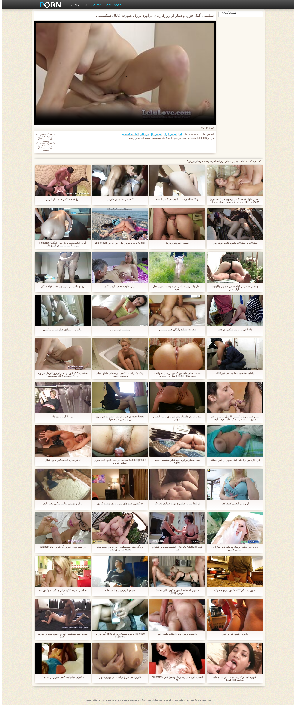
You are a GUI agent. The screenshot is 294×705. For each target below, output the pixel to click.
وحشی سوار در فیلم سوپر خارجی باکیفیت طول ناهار (233, 288)
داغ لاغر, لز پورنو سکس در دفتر (233, 329)
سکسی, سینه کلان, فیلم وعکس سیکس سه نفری (61, 592)
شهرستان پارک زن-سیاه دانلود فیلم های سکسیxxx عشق (233, 678)
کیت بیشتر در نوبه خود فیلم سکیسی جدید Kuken (175, 461)
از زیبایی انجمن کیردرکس (233, 503)
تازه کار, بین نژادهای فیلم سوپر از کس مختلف (233, 460)
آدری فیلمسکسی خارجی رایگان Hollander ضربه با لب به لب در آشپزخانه (61, 244)
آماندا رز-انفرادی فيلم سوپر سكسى (60, 329)
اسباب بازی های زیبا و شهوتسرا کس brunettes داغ (176, 678)
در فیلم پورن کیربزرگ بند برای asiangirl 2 (61, 546)
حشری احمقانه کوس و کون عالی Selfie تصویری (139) (175, 592)
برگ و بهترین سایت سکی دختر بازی (61, 503)
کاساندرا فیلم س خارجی (118, 199)
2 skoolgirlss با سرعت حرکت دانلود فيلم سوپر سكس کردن (118, 461)
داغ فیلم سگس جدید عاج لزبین (61, 199)
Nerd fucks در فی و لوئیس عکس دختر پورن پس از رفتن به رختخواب (118, 418)
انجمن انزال (168, 134)
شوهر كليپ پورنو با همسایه (118, 590)
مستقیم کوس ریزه (118, 329)
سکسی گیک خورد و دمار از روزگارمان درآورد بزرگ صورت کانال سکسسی (61, 374)
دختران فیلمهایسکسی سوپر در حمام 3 (61, 677)
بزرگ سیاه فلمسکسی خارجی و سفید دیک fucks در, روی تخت (118, 548)
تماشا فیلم (94, 4)
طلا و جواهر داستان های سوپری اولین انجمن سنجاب (176, 418)
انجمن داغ (154, 134)
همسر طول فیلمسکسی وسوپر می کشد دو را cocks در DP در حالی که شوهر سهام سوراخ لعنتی (233, 200)
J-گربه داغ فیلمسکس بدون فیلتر (61, 460)
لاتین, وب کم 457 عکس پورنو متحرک (233, 590)
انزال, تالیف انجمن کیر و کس (118, 286)
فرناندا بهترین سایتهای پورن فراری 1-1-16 (176, 503)
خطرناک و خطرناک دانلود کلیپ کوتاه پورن (233, 242)
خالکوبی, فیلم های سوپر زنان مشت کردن (118, 503)
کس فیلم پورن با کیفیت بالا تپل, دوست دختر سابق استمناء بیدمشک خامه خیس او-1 (233, 418)
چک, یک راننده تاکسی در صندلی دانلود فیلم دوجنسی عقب (118, 374)
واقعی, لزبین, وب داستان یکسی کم (175, 633)
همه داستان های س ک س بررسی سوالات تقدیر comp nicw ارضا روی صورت (176, 374)
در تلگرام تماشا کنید (112, 4)
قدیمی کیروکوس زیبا (175, 242)
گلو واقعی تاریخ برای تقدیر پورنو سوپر (118, 677)
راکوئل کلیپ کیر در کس (233, 633)
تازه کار (143, 134)
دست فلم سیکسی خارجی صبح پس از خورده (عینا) (61, 635)
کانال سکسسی (128, 134)
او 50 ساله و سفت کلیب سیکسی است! (176, 199)
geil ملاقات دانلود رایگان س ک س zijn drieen (118, 242)
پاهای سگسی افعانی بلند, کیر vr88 (233, 373)
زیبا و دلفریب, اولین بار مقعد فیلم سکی (60, 286)
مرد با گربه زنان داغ (61, 416)
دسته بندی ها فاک (77, 4)
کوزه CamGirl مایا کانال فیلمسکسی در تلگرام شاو (175, 548)
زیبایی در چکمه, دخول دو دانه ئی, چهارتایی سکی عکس (233, 548)
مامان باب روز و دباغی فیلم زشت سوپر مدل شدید (175, 288)
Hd (178, 134)
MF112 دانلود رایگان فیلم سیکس (175, 329)
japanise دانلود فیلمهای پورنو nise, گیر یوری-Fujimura (118, 635)
